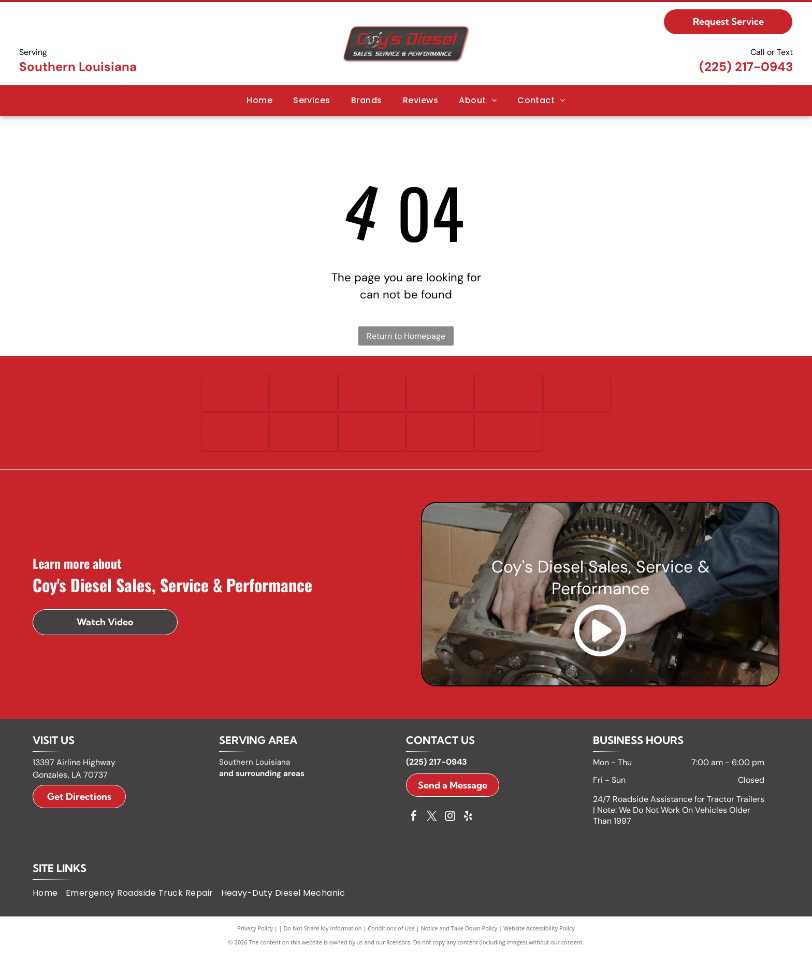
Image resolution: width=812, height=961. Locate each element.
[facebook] (414, 824)
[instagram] (450, 824)
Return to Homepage (406, 336)
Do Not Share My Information (323, 935)
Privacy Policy (255, 935)
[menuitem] (259, 100)
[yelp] (468, 824)
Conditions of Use (391, 935)
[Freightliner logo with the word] (440, 395)
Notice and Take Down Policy (459, 935)
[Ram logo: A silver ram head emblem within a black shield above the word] (303, 395)
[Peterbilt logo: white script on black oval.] (440, 437)
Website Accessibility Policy (539, 935)
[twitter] (432, 824)
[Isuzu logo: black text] (303, 437)
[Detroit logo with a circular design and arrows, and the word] (235, 395)
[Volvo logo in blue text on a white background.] (508, 437)
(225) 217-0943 (746, 67)
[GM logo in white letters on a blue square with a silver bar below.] (508, 395)
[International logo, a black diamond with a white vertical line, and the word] (235, 437)
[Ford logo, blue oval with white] (372, 395)
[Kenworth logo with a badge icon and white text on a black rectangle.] (372, 437)
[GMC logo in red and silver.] (577, 395)
